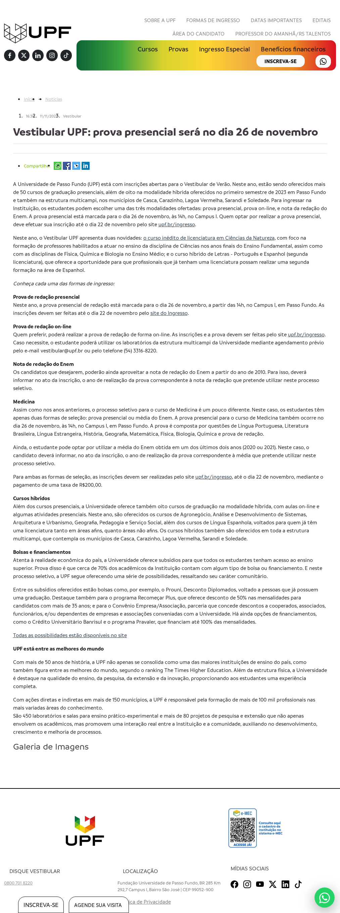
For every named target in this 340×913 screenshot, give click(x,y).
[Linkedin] (38, 55)
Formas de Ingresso (213, 20)
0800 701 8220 (18, 882)
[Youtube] (260, 883)
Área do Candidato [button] (199, 33)
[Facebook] (9, 55)
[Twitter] (24, 55)
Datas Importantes (276, 20)
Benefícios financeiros (293, 49)
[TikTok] (66, 55)
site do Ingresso (169, 312)
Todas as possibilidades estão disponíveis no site (70, 635)
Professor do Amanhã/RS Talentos (283, 33)
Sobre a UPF (160, 20)
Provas (178, 49)
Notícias (53, 99)
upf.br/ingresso (176, 224)
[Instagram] (52, 55)
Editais (321, 20)
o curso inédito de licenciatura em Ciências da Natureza (209, 237)
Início (29, 99)
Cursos (148, 49)
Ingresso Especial (224, 49)
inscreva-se (280, 61)
